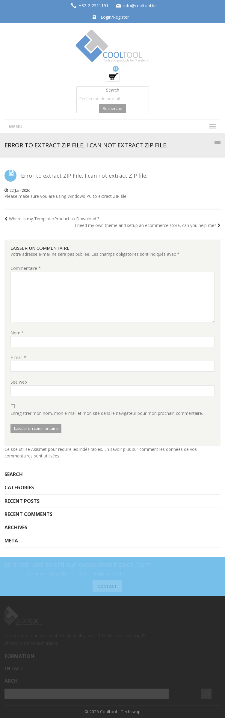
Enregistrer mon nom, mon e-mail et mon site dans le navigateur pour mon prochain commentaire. (106, 413)
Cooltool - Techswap (120, 711)
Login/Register (115, 17)
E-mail (18, 357)
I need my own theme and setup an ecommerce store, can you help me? (148, 225)
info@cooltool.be (140, 5)
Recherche (112, 108)
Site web (18, 382)
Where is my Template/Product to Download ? (51, 219)
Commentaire (25, 268)
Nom (17, 333)
